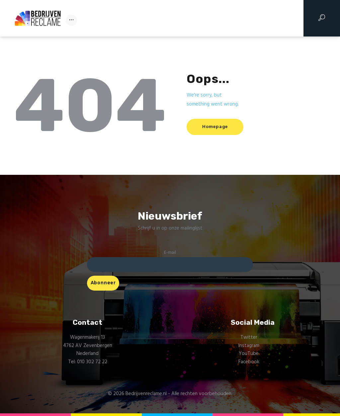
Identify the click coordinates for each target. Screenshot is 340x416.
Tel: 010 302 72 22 (87, 362)
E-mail (170, 252)
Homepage (216, 127)
